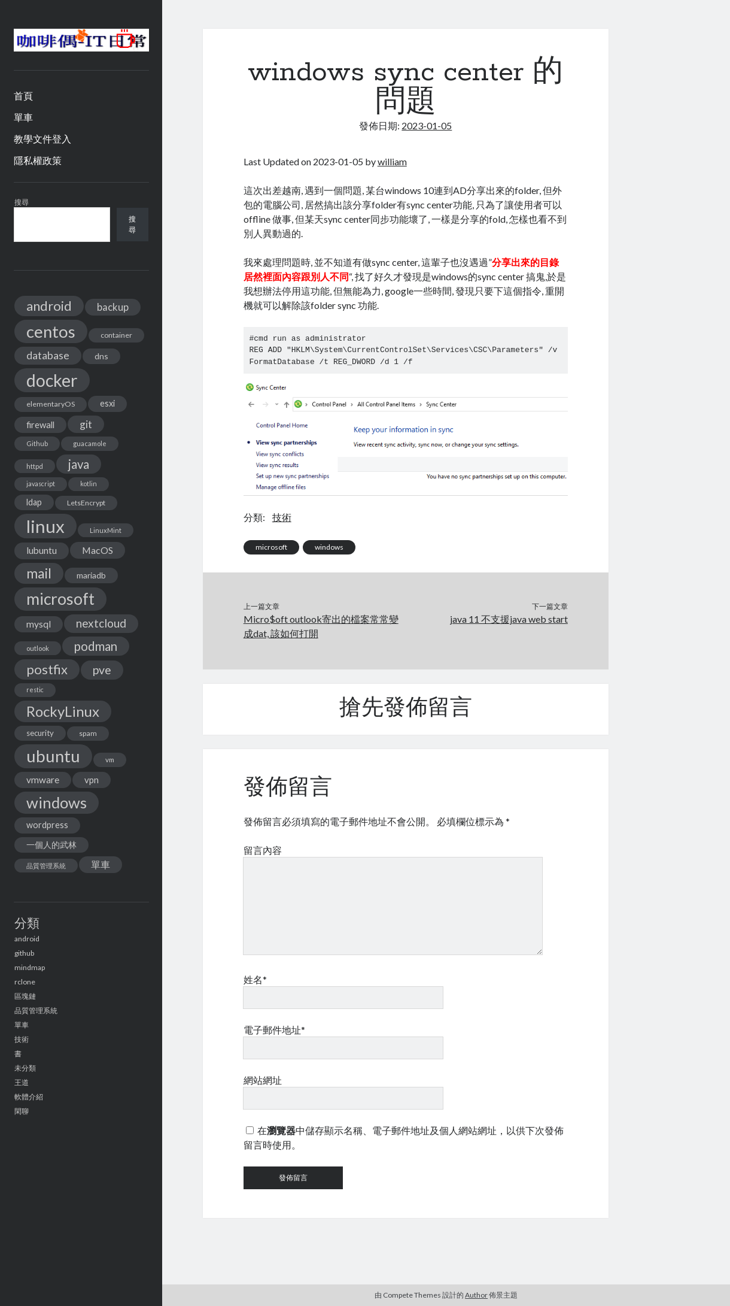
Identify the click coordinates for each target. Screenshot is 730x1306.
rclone (24, 981)
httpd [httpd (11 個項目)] (34, 466)
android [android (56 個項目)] (49, 306)
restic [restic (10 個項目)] (35, 689)
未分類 (25, 1067)
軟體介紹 (28, 1096)
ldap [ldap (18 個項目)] (34, 502)
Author (476, 1294)
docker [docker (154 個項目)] (52, 380)
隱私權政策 (38, 160)
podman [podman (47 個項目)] (95, 646)
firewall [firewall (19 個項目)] (40, 424)
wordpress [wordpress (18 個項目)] (47, 825)
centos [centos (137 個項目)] (50, 331)
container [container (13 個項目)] (116, 335)
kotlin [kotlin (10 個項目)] (88, 483)
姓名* (255, 979)
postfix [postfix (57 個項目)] (47, 669)
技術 (21, 1039)
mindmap (29, 967)
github (24, 953)
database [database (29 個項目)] (47, 355)
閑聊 (21, 1111)
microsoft (271, 547)
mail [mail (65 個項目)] (38, 573)
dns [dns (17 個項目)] (101, 356)
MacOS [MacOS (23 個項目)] (97, 550)
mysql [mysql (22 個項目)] (38, 624)
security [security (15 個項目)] (40, 733)
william (392, 161)
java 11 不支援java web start (509, 619)
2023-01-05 (427, 125)
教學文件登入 (42, 138)
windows (329, 547)
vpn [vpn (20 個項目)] (91, 779)
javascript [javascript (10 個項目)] (40, 483)
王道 (21, 1082)
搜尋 (21, 202)
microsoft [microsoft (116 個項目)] (60, 598)
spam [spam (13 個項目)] (88, 733)
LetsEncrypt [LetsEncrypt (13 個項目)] (86, 502)
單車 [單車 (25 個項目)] (100, 864)
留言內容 (263, 850)
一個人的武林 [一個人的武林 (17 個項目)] (51, 845)
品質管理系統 (35, 1010)
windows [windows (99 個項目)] (56, 802)
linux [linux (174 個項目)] (45, 526)
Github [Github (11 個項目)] (37, 443)
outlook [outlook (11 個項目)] (37, 648)
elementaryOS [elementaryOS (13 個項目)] (50, 403)
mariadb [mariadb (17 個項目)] (91, 575)
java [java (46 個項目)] (78, 464)
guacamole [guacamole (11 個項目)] (90, 443)
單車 (23, 117)
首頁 (23, 95)
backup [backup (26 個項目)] (113, 307)
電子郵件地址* (274, 1029)
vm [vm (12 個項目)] (109, 759)
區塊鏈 (25, 996)
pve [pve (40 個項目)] (102, 670)
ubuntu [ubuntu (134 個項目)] (53, 756)
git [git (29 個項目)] (86, 424)
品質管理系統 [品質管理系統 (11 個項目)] (46, 865)
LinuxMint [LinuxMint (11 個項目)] (105, 530)
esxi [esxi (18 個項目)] (107, 403)
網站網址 (263, 1080)
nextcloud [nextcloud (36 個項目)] (101, 623)
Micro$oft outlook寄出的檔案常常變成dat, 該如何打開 (321, 626)
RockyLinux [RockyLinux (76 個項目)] (62, 711)
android (26, 938)
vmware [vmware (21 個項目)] (42, 779)
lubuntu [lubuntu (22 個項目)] (41, 550)
